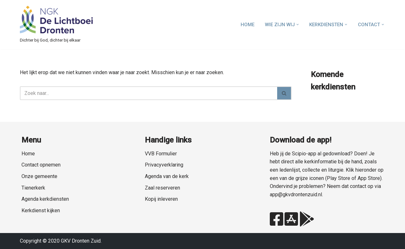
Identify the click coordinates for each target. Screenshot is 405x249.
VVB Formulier (161, 154)
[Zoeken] (148, 93)
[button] (297, 24)
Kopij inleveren (161, 199)
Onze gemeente (39, 176)
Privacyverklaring (164, 165)
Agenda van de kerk (167, 176)
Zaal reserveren (162, 188)
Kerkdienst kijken (40, 210)
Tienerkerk (33, 188)
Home (247, 24)
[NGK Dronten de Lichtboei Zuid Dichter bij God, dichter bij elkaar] (57, 24)
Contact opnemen (41, 165)
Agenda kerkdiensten (45, 199)
